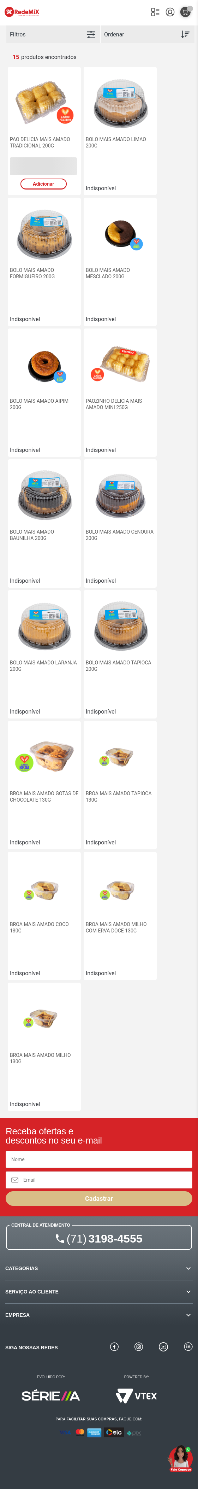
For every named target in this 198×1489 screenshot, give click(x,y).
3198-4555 (105, 1238)
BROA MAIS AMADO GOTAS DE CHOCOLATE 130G (44, 797)
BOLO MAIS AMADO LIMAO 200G (116, 142)
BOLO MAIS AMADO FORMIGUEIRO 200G (32, 273)
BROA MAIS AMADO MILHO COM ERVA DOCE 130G (116, 927)
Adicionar (43, 184)
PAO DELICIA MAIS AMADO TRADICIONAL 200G (40, 142)
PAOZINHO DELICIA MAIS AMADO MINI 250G (114, 404)
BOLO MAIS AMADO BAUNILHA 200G (32, 535)
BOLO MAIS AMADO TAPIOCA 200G (118, 666)
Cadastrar (99, 1198)
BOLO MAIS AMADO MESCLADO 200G (108, 273)
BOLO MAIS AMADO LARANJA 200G (43, 666)
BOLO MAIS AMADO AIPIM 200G (39, 404)
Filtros (18, 34)
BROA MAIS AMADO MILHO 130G (40, 1058)
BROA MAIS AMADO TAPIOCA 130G (119, 797)
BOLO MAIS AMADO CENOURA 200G (120, 535)
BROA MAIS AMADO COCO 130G (39, 927)
